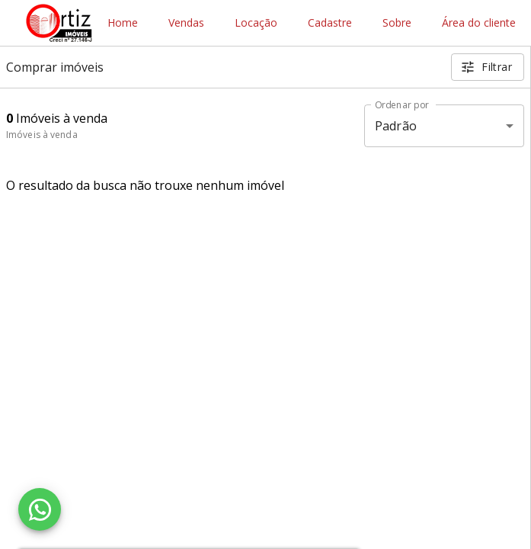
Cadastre (330, 23)
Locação (256, 23)
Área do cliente (479, 23)
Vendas (186, 23)
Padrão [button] (396, 125)
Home (122, 23)
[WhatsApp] (39, 509)
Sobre (396, 23)
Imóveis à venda (42, 134)
